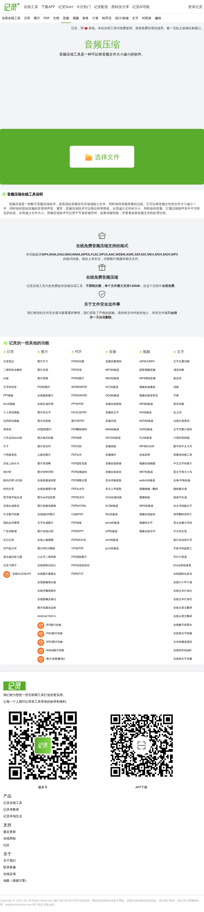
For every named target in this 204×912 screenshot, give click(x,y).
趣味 (158, 18)
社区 (6, 845)
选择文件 (102, 157)
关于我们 (9, 860)
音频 (66, 18)
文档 (56, 18)
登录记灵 (195, 6)
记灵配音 (101, 6)
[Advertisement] (102, 95)
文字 (135, 18)
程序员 (106, 18)
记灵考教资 (11, 809)
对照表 (146, 18)
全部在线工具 (11, 18)
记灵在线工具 (12, 803)
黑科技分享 (120, 6)
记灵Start (65, 6)
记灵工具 (21, 900)
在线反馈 (9, 874)
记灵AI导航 (141, 6)
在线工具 (31, 6)
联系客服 (9, 867)
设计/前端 (122, 18)
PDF (46, 18)
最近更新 (9, 832)
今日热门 (83, 6)
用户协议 (37, 904)
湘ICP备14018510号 (66, 900)
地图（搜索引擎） (15, 880)
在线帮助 (9, 838)
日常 (27, 18)
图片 (37, 18)
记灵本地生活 (12, 816)
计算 (95, 18)
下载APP (48, 6)
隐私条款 (49, 904)
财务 (85, 18)
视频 (76, 18)
